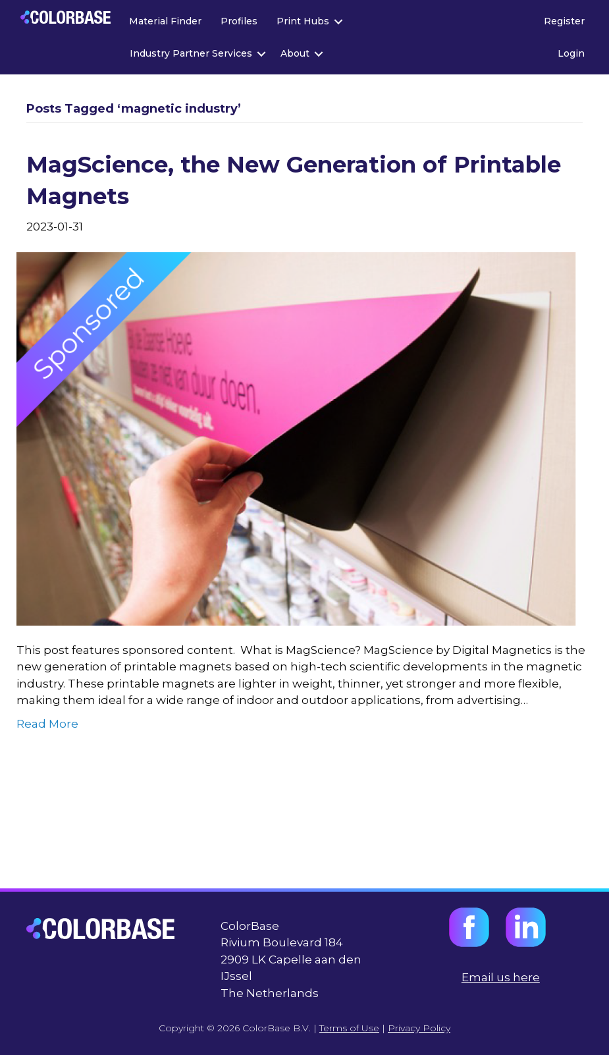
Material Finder (165, 21)
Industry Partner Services (191, 53)
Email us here (501, 977)
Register (564, 21)
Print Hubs (303, 21)
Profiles (239, 21)
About (294, 53)
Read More (47, 723)
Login (571, 53)
